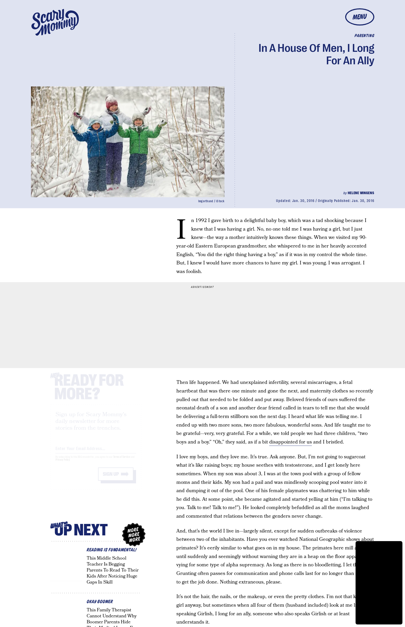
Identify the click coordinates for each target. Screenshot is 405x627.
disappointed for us (290, 442)
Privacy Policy (62, 464)
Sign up (111, 479)
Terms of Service (121, 461)
